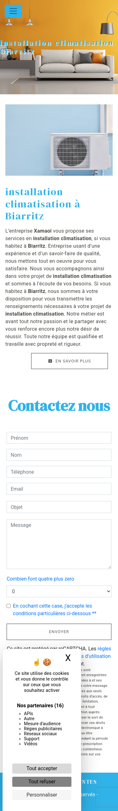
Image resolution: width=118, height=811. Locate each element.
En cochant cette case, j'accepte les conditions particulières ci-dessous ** (54, 609)
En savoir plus (69, 361)
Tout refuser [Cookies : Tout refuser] (41, 782)
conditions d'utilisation (85, 656)
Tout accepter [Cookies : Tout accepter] (41, 768)
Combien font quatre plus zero (40, 579)
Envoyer (59, 631)
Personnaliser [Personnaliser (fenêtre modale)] (41, 795)
